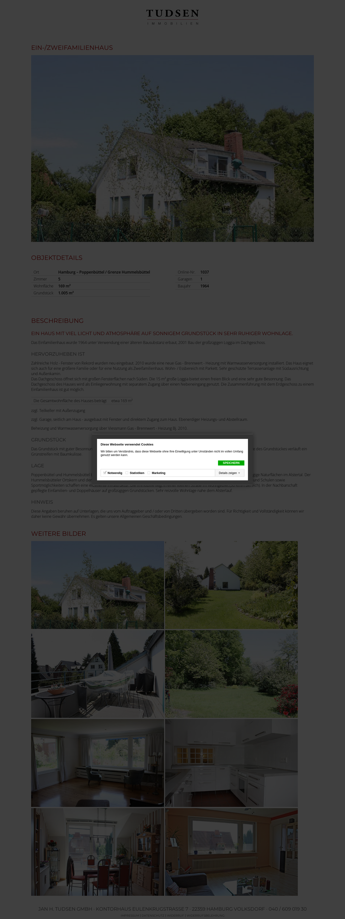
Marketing (159, 472)
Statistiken (137, 472)
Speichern (231, 462)
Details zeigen (228, 472)
